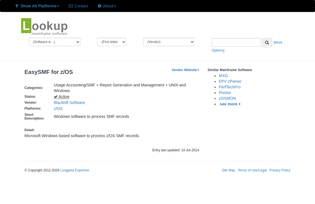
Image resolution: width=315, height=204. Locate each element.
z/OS (59, 108)
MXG (223, 75)
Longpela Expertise (74, 170)
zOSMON (227, 98)
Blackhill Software (69, 102)
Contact (78, 6)
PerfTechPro (230, 87)
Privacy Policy (279, 170)
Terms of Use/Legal (252, 170)
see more (231, 104)
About (106, 6)
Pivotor (225, 92)
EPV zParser (230, 81)
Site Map (228, 170)
